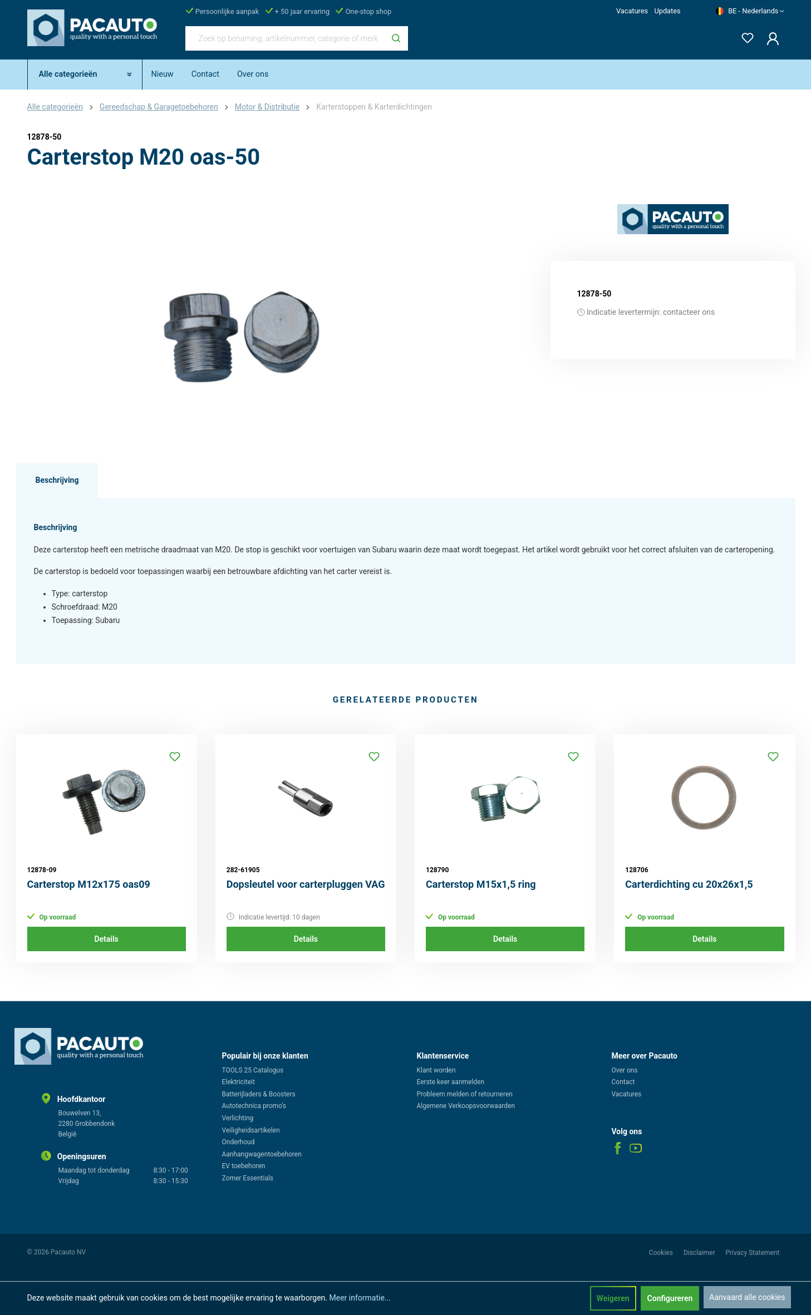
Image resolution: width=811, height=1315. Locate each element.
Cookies (662, 1253)
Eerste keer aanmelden (451, 1082)
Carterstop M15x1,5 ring (481, 884)
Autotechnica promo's (254, 1106)
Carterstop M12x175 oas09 (88, 884)
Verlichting (238, 1118)
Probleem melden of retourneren (465, 1094)
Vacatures (632, 11)
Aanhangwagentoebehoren (262, 1154)
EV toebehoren (244, 1166)
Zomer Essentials (248, 1178)
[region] (239, 323)
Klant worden (436, 1070)
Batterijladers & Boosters (259, 1094)
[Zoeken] (396, 38)
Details (106, 939)
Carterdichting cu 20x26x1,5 (689, 884)
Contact (623, 1082)
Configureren (670, 1298)
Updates (667, 11)
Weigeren (613, 1298)
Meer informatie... (359, 1297)
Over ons (625, 1070)
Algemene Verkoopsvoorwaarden (466, 1106)
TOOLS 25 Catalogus (253, 1070)
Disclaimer (700, 1253)
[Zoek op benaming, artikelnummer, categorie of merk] (285, 38)
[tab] (57, 480)
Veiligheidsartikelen (251, 1130)
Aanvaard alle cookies (747, 1297)
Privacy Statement (752, 1253)
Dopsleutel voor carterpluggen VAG (306, 884)
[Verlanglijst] (744, 36)
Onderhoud (238, 1142)
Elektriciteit (238, 1082)
